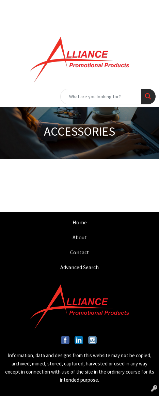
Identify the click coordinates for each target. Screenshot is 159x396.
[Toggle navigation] (10, 96)
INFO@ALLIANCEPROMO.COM (87, 7)
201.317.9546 (27, 7)
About (80, 237)
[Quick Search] (100, 96)
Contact (79, 252)
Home (80, 222)
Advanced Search (79, 267)
